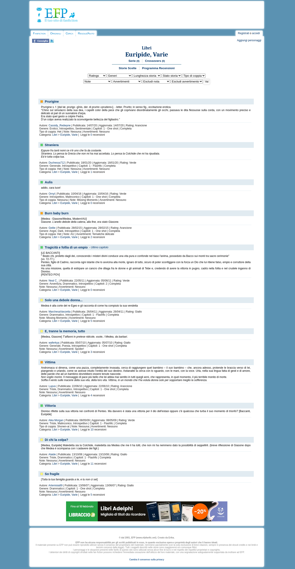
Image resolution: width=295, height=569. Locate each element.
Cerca (69, 33)
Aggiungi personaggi (249, 40)
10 (92, 429)
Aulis (49, 182)
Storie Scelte (128, 68)
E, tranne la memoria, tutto (65, 331)
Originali (55, 33)
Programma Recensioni (158, 68)
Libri (147, 48)
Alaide (52, 454)
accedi (256, 33)
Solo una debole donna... (63, 300)
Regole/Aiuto (86, 33)
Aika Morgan (55, 420)
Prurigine (52, 101)
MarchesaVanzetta (59, 311)
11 (92, 463)
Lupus (52, 386)
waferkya (54, 342)
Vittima (50, 362)
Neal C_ (53, 280)
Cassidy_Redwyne (59, 125)
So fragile (52, 474)
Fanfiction (39, 33)
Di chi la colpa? (56, 440)
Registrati (243, 33)
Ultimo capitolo (99, 247)
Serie (134, 61)
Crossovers (155, 61)
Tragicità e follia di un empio (66, 247)
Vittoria (50, 405)
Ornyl (52, 193)
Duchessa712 (57, 162)
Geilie (52, 227)
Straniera (52, 145)
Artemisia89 (55, 485)
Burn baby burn (56, 213)
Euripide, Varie (146, 54)
